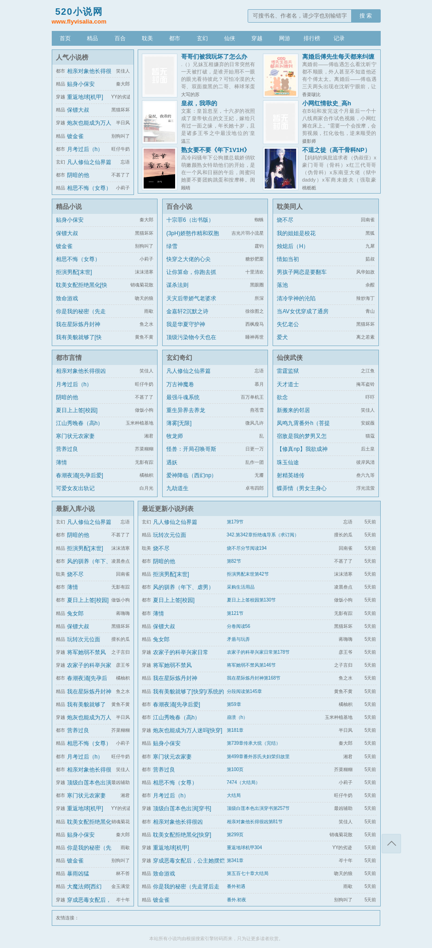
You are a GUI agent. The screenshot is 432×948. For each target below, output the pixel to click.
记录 (339, 38)
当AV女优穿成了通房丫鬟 (302, 317)
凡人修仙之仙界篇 (89, 162)
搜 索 (365, 15)
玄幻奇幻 (179, 357)
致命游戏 (67, 298)
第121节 (235, 613)
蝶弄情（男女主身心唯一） (302, 494)
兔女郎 (75, 613)
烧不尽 (285, 220)
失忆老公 (288, 324)
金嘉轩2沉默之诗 (187, 311)
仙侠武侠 (290, 357)
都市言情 (69, 357)
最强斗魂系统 (183, 397)
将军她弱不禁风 (86, 652)
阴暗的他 (78, 175)
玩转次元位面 (83, 639)
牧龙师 (174, 436)
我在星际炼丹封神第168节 (254, 678)
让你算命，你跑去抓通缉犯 (191, 277)
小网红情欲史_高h (326, 103)
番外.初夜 (237, 899)
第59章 (234, 704)
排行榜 (312, 38)
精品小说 (69, 206)
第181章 (235, 730)
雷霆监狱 (288, 371)
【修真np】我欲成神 (302, 449)
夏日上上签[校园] (77, 410)
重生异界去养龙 (185, 410)
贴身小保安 (81, 84)
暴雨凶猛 (78, 873)
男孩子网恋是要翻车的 (302, 277)
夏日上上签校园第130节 (251, 599)
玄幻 (202, 38)
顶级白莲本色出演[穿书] (182, 808)
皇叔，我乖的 (199, 103)
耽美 (147, 38)
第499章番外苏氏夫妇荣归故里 (258, 756)
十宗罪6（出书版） (190, 220)
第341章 (235, 860)
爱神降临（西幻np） (191, 475)
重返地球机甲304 (244, 847)
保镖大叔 (78, 110)
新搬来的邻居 (293, 410)
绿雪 (171, 246)
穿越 (256, 38)
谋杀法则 (177, 285)
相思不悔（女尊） (89, 188)
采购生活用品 (241, 586)
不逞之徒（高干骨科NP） (336, 149)
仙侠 (229, 38)
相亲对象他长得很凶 (81, 371)
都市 (174, 38)
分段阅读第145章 (244, 691)
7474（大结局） (243, 782)
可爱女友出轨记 (75, 488)
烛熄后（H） (293, 246)
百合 (120, 38)
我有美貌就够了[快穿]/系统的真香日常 (79, 343)
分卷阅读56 (238, 626)
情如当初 (288, 259)
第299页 (235, 834)
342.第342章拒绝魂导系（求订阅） (263, 534)
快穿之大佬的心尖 (188, 259)
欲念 (282, 397)
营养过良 (67, 449)
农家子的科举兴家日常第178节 (258, 652)
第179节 (235, 521)
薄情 (61, 462)
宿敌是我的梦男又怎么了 (302, 441)
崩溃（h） (237, 717)
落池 (282, 285)
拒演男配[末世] (74, 272)
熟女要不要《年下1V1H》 (215, 149)
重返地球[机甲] (85, 97)
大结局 (234, 795)
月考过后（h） (85, 149)
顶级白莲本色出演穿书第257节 (258, 808)
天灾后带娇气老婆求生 (191, 304)
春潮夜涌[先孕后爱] (79, 475)
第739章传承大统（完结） (254, 743)
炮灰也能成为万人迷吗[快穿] (188, 730)
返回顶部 (391, 843)
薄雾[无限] (179, 423)
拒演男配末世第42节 (248, 574)
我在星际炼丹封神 (78, 324)
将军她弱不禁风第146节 (251, 665)
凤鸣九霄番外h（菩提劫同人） (303, 429)
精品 (92, 38)
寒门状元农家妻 (75, 436)
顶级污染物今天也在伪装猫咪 (191, 343)
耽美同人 (290, 206)
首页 (65, 38)
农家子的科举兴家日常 (180, 652)
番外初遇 (236, 886)
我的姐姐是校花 (296, 233)
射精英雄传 (290, 475)
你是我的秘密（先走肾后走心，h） (81, 317)
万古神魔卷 (180, 384)
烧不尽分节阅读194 (247, 548)
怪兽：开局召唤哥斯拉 (191, 454)
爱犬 (282, 337)
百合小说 (179, 206)
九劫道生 (177, 488)
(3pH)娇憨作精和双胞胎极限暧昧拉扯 (192, 239)
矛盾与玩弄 (238, 639)
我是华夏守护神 (185, 324)
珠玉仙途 (288, 462)
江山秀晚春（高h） (79, 423)
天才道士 (288, 384)
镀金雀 (75, 136)
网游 (284, 38)
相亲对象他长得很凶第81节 (255, 821)
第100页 (235, 769)
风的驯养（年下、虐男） (183, 587)
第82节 (234, 561)
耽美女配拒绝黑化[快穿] (81, 290)
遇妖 (171, 462)
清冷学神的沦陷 (296, 298)
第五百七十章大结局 (247, 873)
